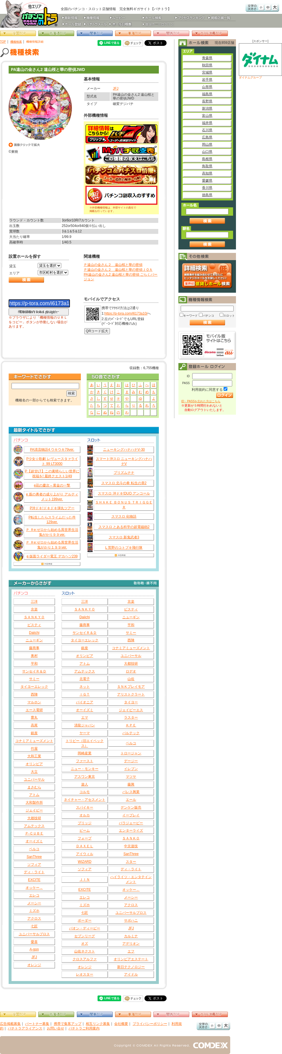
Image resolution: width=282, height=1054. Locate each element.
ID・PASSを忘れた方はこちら (200, 401)
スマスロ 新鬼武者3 (124, 537)
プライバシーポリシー (150, 1024)
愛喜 (34, 942)
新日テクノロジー (131, 967)
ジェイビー (34, 810)
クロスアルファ (85, 959)
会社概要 (121, 1024)
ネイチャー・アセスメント (84, 800)
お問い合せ (55, 1028)
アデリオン (131, 944)
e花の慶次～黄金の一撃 (52, 485)
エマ (84, 717)
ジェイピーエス (131, 710)
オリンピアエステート (131, 959)
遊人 (84, 784)
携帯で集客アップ (67, 1024)
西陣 (34, 694)
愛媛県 (207, 181)
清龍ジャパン (84, 725)
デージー (131, 761)
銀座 (34, 733)
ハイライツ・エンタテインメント (131, 879)
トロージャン (131, 753)
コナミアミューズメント (34, 741)
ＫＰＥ (131, 725)
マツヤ (131, 777)
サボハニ (131, 920)
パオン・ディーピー (84, 928)
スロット (229, 315)
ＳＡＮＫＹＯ (34, 617)
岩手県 (207, 80)
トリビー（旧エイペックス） (85, 743)
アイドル (131, 974)
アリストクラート (131, 694)
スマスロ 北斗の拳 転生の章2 (123, 483)
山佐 (130, 679)
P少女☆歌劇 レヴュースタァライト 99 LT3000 (52, 461)
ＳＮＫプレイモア (131, 687)
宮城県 (207, 72)
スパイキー (84, 807)
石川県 (207, 130)
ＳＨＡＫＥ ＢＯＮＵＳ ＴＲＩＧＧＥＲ (124, 504)
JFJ (115, 89)
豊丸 (34, 717)
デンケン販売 (131, 807)
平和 (34, 664)
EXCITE (34, 880)
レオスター (84, 974)
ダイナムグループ (260, 61)
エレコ (34, 895)
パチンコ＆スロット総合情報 (30, 14)
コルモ (84, 792)
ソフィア (34, 865)
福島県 (207, 94)
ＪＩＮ (84, 880)
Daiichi (34, 633)
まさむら (34, 787)
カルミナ (131, 936)
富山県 (207, 116)
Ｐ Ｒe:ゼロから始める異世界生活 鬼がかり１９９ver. (52, 544)
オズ (84, 944)
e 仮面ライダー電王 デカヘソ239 (51, 556)
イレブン (131, 769)
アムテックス (34, 826)
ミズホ (34, 911)
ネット (84, 687)
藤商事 (34, 648)
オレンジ (34, 965)
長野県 (207, 101)
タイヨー (131, 702)
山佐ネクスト (84, 951)
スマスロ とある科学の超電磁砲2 (124, 527)
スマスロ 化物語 (123, 516)
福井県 (207, 123)
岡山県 (207, 144)
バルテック (131, 733)
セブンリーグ (84, 936)
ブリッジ (85, 823)
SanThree (34, 857)
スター (131, 862)
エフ (130, 951)
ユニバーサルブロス (34, 934)
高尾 (34, 725)
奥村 (34, 656)
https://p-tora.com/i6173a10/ (125, 313)
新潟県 (207, 108)
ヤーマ (84, 733)
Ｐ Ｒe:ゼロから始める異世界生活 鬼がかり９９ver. (52, 532)
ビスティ (34, 625)
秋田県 (207, 65)
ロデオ (131, 671)
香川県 (207, 188)
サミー (34, 679)
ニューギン (34, 640)
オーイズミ (34, 841)
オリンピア (34, 764)
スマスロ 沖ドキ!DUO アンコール (124, 493)
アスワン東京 (84, 777)
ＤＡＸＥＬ (84, 846)
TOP (3, 41)
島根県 (207, 159)
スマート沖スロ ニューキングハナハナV (124, 461)
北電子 (84, 679)
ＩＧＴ (84, 694)
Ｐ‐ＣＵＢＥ (34, 833)
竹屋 (34, 749)
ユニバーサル (34, 779)
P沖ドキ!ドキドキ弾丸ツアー (52, 508)
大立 (34, 772)
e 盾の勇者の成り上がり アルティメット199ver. (52, 496)
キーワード (190, 315)
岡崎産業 (85, 753)
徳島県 (207, 195)
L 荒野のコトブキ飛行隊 (124, 548)
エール (131, 800)
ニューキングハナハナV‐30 (124, 450)
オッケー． (34, 888)
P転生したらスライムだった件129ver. (52, 519)
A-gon (34, 949)
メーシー (34, 903)
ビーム (84, 830)
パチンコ (208, 315)
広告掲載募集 (10, 1024)
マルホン (34, 702)
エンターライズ (131, 830)
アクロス (34, 918)
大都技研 (34, 818)
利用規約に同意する (207, 390)
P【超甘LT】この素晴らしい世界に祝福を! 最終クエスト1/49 (52, 473)
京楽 (34, 609)
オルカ (84, 815)
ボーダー (85, 920)
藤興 (130, 784)
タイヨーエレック (34, 687)
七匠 (34, 926)
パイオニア (84, 702)
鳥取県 (207, 166)
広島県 (207, 137)
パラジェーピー (131, 823)
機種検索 (16, 41)
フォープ (85, 838)
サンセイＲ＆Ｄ (34, 671)
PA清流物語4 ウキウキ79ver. (52, 450)
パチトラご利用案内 (84, 1028)
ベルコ (34, 849)
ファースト (84, 761)
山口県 (207, 152)
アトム (34, 795)
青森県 (207, 58)
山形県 (207, 87)
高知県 (207, 173)
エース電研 (34, 710)
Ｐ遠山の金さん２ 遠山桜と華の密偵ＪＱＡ (118, 270)
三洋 (34, 602)
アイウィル (84, 854)
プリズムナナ (124, 473)
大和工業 (34, 756)
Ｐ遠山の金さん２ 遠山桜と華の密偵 (113, 265)
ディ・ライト (34, 872)
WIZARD (84, 862)
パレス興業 (131, 792)
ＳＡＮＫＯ (131, 838)
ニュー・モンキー (84, 769)
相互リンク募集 (98, 1024)
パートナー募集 (37, 1024)
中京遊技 (131, 846)
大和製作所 (34, 803)
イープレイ (131, 815)
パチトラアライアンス (25, 1028)
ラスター (131, 717)
